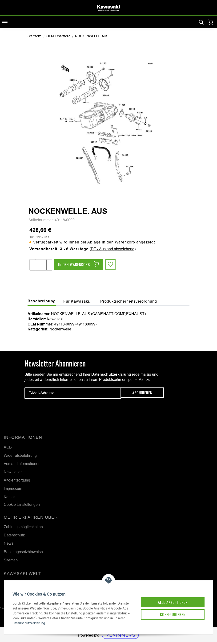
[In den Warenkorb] (78, 265)
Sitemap (11, 560)
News (8, 543)
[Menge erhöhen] (49, 264)
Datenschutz (14, 535)
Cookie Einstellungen (22, 504)
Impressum (13, 488)
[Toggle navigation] (5, 22)
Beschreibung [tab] (42, 301)
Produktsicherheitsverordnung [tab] (128, 301)
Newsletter (13, 472)
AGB (8, 447)
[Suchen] (201, 22)
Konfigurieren (167, 609)
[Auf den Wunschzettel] (111, 265)
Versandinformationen (22, 463)
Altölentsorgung (17, 480)
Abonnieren (142, 393)
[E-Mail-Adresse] (72, 393)
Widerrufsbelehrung (20, 455)
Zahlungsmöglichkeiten (23, 527)
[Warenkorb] (210, 22)
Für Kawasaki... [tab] (78, 301)
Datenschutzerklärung (111, 374)
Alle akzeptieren (167, 596)
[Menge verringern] (32, 264)
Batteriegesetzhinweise (23, 552)
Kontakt (10, 497)
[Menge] (41, 264)
